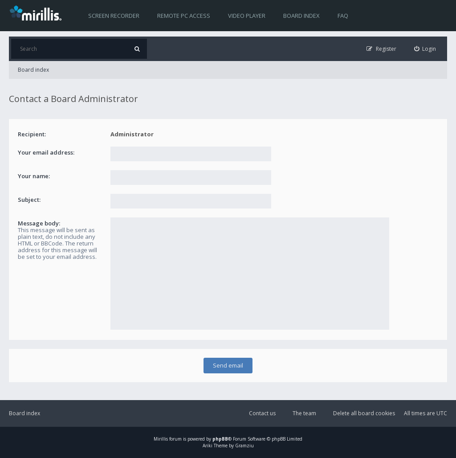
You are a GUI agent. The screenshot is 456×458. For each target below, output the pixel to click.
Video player (246, 16)
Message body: (39, 223)
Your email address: (46, 152)
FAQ (343, 16)
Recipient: (32, 134)
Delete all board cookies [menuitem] (364, 413)
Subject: (29, 200)
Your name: (34, 176)
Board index (301, 16)
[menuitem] (425, 49)
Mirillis (161, 439)
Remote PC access (183, 16)
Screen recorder (113, 16)
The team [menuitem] (304, 413)
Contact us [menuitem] (262, 413)
